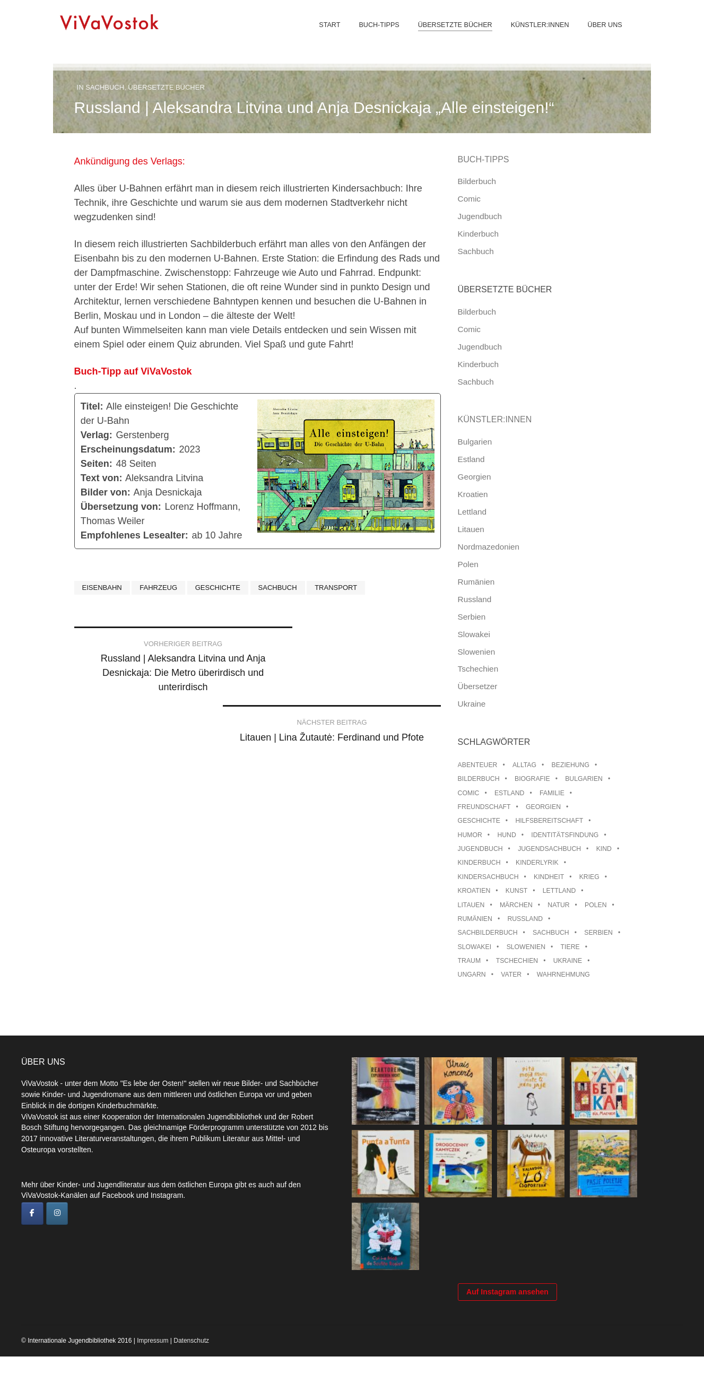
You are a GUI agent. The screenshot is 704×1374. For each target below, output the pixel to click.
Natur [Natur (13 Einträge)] (558, 905)
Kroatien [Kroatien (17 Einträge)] (474, 890)
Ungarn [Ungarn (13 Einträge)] (472, 974)
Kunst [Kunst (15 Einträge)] (516, 890)
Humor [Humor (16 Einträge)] (470, 835)
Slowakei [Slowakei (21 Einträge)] (474, 947)
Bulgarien (475, 441)
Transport (336, 588)
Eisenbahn (102, 588)
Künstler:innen (536, 32)
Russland (475, 599)
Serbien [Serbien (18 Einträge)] (598, 932)
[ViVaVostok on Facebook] (32, 1213)
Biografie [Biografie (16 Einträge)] (532, 778)
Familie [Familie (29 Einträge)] (552, 793)
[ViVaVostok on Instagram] (57, 1213)
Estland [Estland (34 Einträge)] (509, 793)
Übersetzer (478, 686)
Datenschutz (191, 1358)
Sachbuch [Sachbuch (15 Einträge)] (551, 932)
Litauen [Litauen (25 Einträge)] (471, 905)
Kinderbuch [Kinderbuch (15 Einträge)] (479, 862)
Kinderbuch (478, 233)
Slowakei (474, 634)
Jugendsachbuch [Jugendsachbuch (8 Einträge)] (549, 849)
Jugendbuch (480, 216)
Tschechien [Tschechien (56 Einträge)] (517, 960)
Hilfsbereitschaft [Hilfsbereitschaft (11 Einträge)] (549, 820)
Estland (471, 459)
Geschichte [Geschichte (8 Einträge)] (479, 820)
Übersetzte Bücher (451, 32)
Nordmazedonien (489, 546)
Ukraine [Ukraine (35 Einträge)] (567, 960)
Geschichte (217, 588)
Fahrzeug (158, 588)
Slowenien (477, 651)
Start (326, 32)
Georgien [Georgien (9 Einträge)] (543, 807)
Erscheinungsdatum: (128, 449)
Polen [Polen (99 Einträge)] (595, 905)
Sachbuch (104, 87)
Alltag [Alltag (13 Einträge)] (524, 765)
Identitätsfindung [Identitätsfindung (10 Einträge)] (564, 835)
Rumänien (476, 581)
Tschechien (478, 668)
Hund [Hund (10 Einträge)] (506, 835)
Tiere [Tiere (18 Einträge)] (570, 947)
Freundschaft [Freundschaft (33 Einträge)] (484, 807)
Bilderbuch (477, 181)
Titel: (92, 406)
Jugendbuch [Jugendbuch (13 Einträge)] (480, 849)
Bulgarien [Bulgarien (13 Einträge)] (584, 778)
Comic (469, 198)
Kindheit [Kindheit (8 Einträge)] (549, 877)
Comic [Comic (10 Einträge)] (469, 793)
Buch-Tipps (375, 32)
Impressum (152, 1358)
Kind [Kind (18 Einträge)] (604, 849)
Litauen (471, 529)
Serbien (472, 616)
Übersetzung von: (121, 506)
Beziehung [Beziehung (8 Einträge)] (570, 765)
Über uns (601, 32)
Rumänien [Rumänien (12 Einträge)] (475, 919)
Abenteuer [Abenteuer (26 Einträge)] (478, 765)
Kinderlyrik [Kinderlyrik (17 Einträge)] (537, 862)
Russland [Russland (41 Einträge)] (525, 919)
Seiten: (96, 463)
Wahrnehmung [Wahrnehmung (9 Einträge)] (563, 974)
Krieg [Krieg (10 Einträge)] (589, 877)
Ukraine (472, 703)
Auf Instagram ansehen (507, 1309)
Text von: (102, 478)
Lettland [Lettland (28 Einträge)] (559, 890)
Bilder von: (106, 492)
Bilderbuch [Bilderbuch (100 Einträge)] (479, 778)
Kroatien (473, 494)
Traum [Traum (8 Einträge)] (469, 960)
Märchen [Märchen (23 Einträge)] (516, 905)
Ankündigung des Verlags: (131, 161)
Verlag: (96, 435)
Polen (468, 564)
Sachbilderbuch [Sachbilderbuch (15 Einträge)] (488, 932)
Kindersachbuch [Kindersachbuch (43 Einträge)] (488, 877)
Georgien (474, 476)
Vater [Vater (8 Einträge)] (511, 974)
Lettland (472, 511)
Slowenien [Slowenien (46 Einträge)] (526, 947)
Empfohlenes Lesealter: (134, 535)
